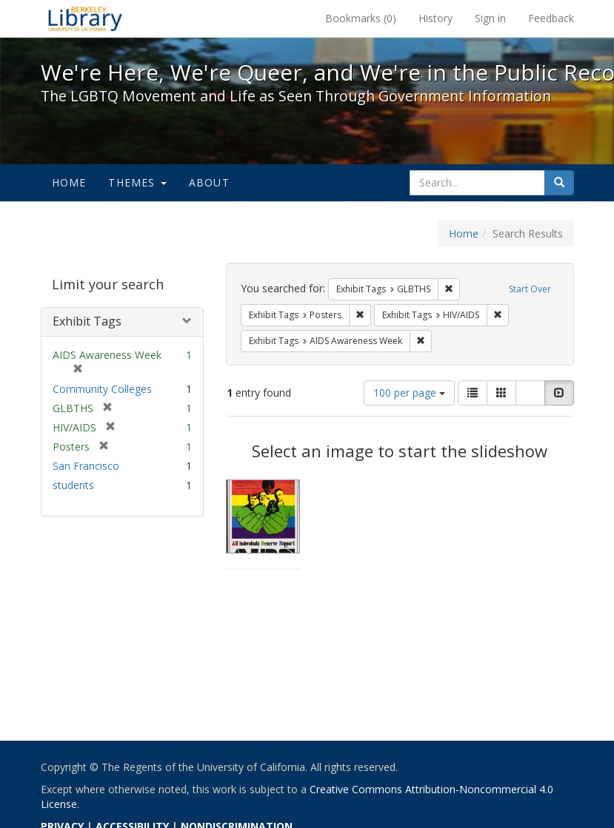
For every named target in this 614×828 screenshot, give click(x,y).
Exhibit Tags (87, 321)
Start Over (530, 289)
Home (69, 182)
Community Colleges (102, 389)
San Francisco (86, 466)
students (73, 485)
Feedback (551, 18)
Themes (137, 182)
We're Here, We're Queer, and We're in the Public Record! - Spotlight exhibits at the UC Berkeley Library (85, 18)
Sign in (490, 18)
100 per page (409, 393)
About (209, 182)
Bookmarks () (360, 18)
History (435, 18)
